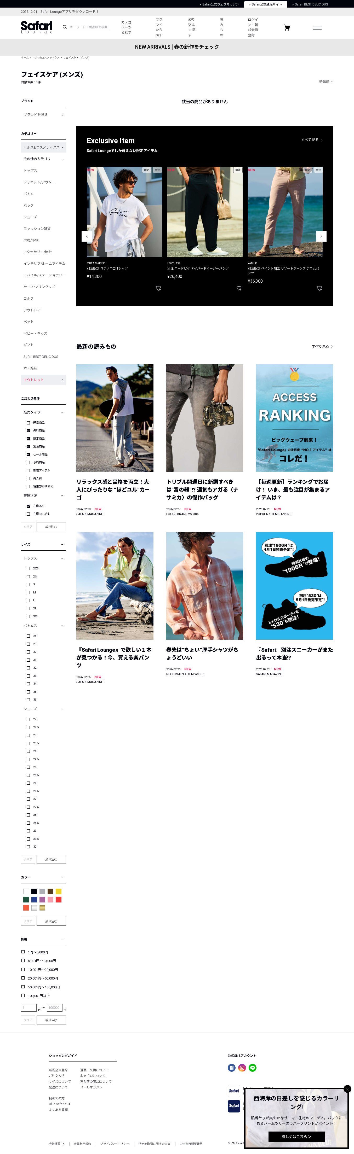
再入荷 (37, 478)
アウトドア (32, 310)
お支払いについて (92, 1076)
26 (34, 783)
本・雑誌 (30, 368)
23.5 (36, 743)
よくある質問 (58, 1110)
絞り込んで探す (191, 27)
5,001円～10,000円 (42, 961)
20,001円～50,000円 (43, 978)
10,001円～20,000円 (43, 970)
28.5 (36, 823)
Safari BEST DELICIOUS (310, 4)
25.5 (36, 775)
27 (34, 799)
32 (34, 667)
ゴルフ (29, 298)
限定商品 (39, 438)
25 (34, 767)
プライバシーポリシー (114, 1144)
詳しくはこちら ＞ (297, 1137)
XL (35, 608)
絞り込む (51, 526)
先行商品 (39, 430)
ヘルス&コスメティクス (46, 57)
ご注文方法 (57, 1076)
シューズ (30, 217)
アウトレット (34, 380)
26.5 (36, 791)
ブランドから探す (159, 27)
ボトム (29, 194)
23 (34, 735)
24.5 (36, 759)
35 (34, 691)
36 (34, 699)
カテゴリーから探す (126, 27)
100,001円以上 (39, 996)
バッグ (29, 205)
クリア (28, 526)
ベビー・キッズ (35, 333)
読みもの (221, 27)
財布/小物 (31, 240)
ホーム (25, 57)
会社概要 (56, 1144)
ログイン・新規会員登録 (253, 27)
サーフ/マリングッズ (39, 287)
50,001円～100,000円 (44, 987)
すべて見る (310, 140)
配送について (58, 1087)
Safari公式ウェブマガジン (219, 4)
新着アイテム (41, 470)
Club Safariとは (60, 1104)
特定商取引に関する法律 (154, 1144)
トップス (30, 171)
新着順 (324, 82)
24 (34, 751)
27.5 (36, 807)
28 (34, 636)
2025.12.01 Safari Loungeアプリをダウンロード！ (60, 12)
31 (34, 660)
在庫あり (39, 506)
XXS (36, 568)
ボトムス (30, 626)
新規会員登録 (58, 1070)
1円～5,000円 (38, 952)
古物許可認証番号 (191, 1144)
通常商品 (39, 422)
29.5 (36, 839)
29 (34, 644)
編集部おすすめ (43, 486)
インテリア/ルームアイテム (44, 264)
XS (35, 576)
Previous (87, 236)
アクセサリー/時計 (38, 252)
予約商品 (39, 462)
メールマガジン (91, 1087)
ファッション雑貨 (37, 229)
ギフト (29, 345)
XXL (35, 616)
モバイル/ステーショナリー (45, 275)
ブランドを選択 (35, 115)
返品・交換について (94, 1070)
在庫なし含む (41, 514)
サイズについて (60, 1081)
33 (34, 676)
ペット (29, 322)
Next (321, 236)
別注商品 (39, 446)
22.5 (36, 727)
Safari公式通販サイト (265, 4)
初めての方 (57, 1098)
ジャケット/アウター (39, 182)
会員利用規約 (82, 1144)
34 (34, 683)
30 (34, 652)
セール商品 (40, 454)
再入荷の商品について (96, 1081)
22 (34, 719)
